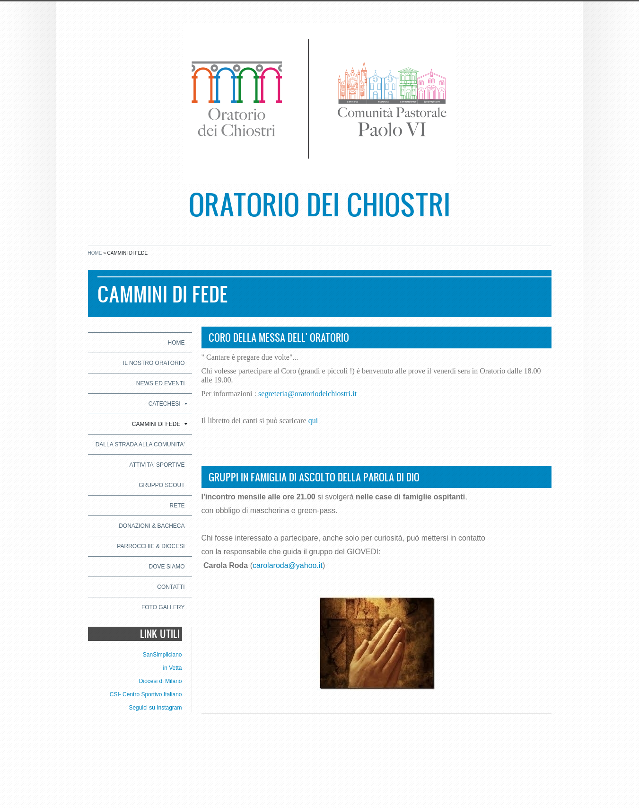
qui (313, 421)
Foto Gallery (163, 607)
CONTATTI (170, 587)
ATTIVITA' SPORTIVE (157, 465)
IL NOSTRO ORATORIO (153, 363)
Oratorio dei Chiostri (319, 204)
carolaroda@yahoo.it (288, 565)
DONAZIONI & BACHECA (151, 526)
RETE (176, 505)
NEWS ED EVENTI (160, 383)
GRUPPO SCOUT (161, 485)
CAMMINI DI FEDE (159, 424)
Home (95, 253)
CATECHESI (168, 403)
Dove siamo (166, 566)
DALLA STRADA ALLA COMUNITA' (140, 444)
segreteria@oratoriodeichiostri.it (307, 394)
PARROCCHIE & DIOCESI (150, 546)
